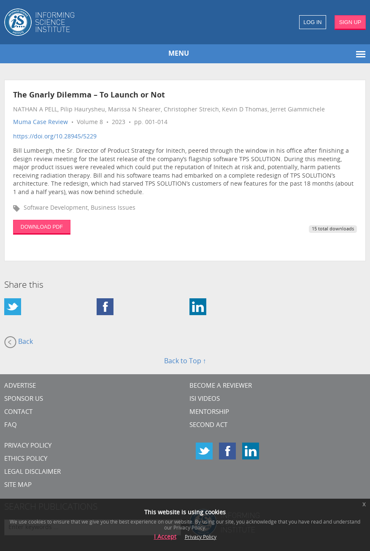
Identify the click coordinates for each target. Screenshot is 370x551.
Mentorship (209, 412)
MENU (178, 54)
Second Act (208, 425)
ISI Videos (204, 399)
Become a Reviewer (220, 386)
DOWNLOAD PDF (42, 227)
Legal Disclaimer (32, 472)
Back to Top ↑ (185, 361)
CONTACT (18, 412)
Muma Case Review (40, 122)
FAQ (10, 425)
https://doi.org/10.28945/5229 (55, 137)
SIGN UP (350, 22)
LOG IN (312, 22)
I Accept (165, 537)
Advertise (20, 386)
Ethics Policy (25, 459)
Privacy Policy (27, 446)
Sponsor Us (23, 399)
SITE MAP (18, 485)
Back (18, 342)
